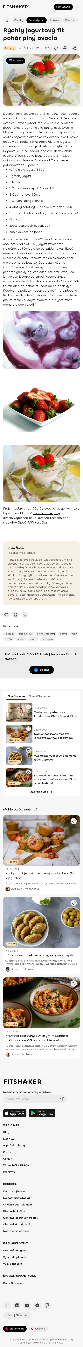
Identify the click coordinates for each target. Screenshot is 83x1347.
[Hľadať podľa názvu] (6, 20)
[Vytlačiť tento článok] (65, 48)
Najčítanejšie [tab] (16, 696)
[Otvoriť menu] (77, 7)
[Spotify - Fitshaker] (37, 1305)
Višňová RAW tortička (31, 522)
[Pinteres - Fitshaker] (47, 1305)
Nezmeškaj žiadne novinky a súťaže (27, 1092)
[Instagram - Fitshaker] (17, 1305)
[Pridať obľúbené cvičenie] (56, 48)
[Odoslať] (62, 1099)
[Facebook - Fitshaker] (7, 1305)
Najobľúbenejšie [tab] (39, 696)
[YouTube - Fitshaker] (27, 1305)
